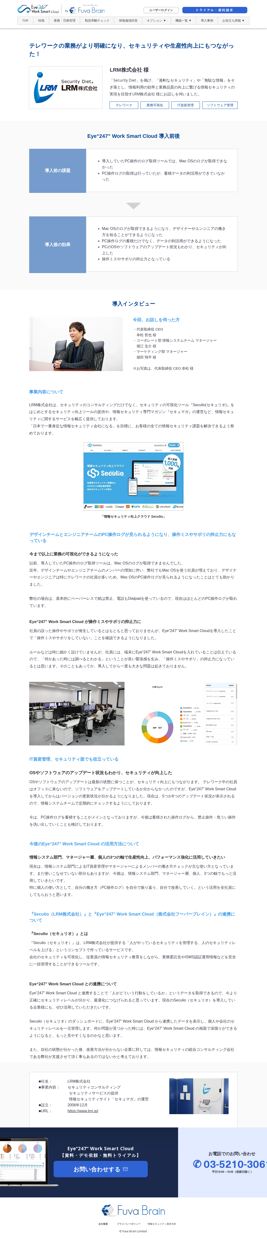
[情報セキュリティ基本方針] (162, 1224)
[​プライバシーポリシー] (128, 1224)
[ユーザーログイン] (161, 10)
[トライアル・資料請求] (214, 10)
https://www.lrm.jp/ (83, 1111)
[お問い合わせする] (101, 1169)
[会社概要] (103, 1224)
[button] (156, 20)
